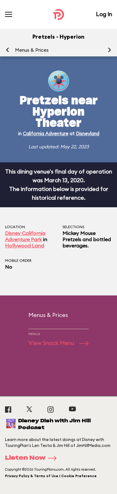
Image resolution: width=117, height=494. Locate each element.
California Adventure (45, 134)
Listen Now (33, 458)
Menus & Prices (32, 50)
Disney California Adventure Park (25, 236)
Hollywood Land (24, 245)
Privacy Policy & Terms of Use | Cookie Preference (51, 476)
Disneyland (87, 134)
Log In (104, 14)
